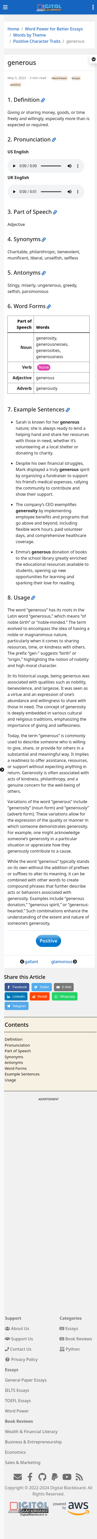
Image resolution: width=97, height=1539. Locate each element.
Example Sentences (22, 1074)
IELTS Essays (17, 1390)
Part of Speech (18, 1050)
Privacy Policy (21, 1359)
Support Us (19, 1339)
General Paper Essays (26, 1380)
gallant (31, 961)
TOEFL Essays (18, 1400)
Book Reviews (76, 1339)
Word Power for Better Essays (54, 29)
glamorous (61, 961)
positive (15, 84)
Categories (71, 1318)
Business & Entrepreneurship (33, 1442)
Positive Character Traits (37, 41)
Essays (76, 78)
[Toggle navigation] (5, 7)
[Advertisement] (48, 1150)
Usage (10, 1079)
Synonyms (14, 1056)
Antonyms (14, 1062)
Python (70, 1349)
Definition (13, 1039)
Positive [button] (48, 941)
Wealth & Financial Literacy (31, 1431)
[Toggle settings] (93, 7)
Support (13, 1318)
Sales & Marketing (22, 1462)
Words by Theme (29, 35)
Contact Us (18, 1349)
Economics (15, 1452)
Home (13, 29)
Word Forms (16, 1068)
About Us (17, 1328)
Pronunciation (17, 1045)
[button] (94, 59)
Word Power (59, 78)
